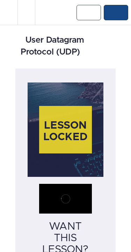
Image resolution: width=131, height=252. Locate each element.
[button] (8, 12)
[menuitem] (26, 12)
